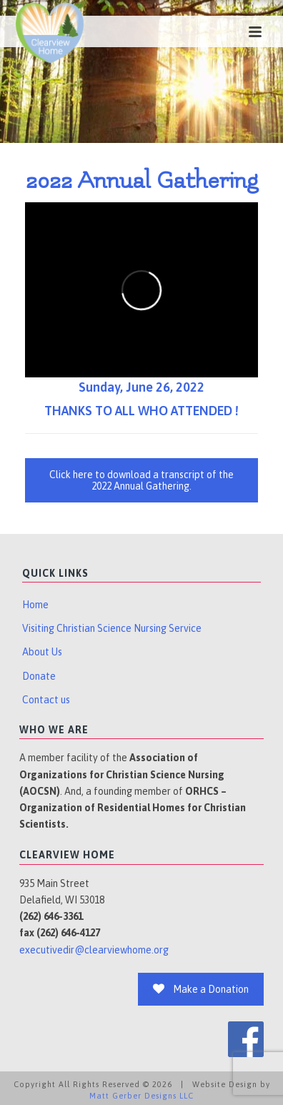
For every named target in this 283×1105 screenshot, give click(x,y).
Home (35, 604)
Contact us (46, 699)
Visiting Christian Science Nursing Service (112, 628)
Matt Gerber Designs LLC (141, 1095)
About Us (42, 652)
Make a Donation (201, 989)
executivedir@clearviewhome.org (94, 950)
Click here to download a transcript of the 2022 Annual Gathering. (141, 480)
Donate (39, 676)
